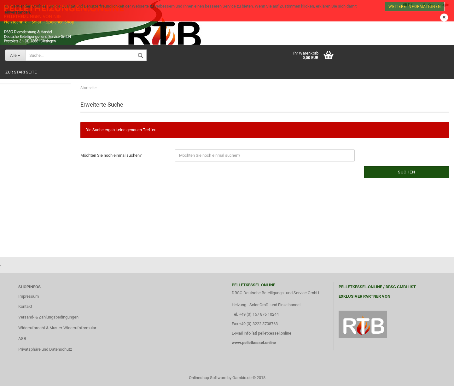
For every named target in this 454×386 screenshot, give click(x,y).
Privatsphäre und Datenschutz (45, 349)
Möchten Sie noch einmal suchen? (111, 155)
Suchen (406, 172)
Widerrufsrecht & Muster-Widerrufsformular (57, 327)
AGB (22, 338)
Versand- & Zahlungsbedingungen (48, 317)
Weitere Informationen (414, 6)
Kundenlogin (435, 5)
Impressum (28, 296)
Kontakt (25, 306)
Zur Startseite (21, 72)
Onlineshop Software (207, 377)
